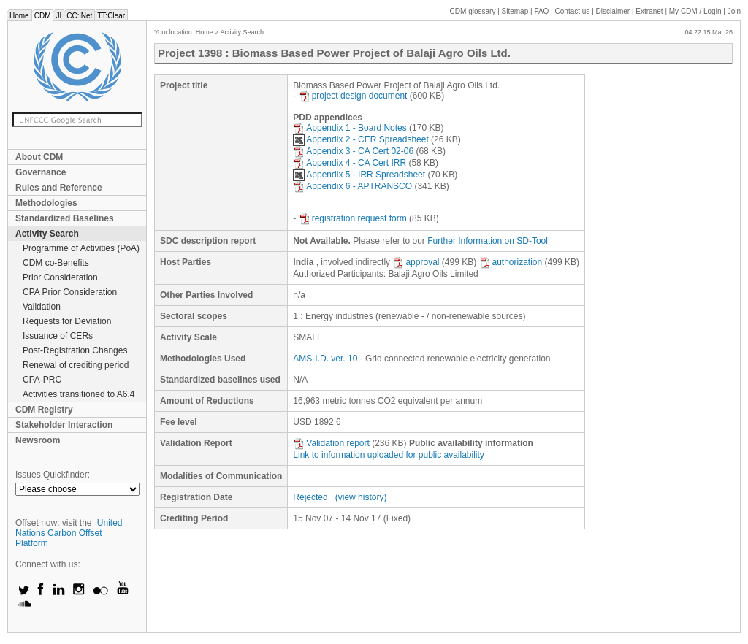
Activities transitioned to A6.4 (78, 394)
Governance (40, 172)
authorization (511, 262)
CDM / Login (696, 11)
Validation (42, 307)
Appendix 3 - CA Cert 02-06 (353, 151)
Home (19, 16)
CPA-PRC (42, 380)
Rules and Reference (58, 188)
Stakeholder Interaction (63, 425)
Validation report (331, 443)
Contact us (572, 11)
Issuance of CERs (58, 336)
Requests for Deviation (67, 321)
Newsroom (37, 440)
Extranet (649, 11)
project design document (353, 96)
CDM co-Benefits (56, 263)
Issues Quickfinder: (52, 474)
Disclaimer (613, 11)
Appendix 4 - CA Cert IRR (349, 163)
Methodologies (46, 203)
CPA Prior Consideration (70, 292)
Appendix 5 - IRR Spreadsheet (359, 174)
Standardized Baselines (64, 218)
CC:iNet (79, 16)
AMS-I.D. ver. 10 (325, 358)
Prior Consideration (60, 277)
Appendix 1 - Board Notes (349, 128)
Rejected (310, 497)
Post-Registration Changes (75, 350)
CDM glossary (473, 11)
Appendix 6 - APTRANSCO (352, 186)
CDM (42, 16)
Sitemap (515, 11)
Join (734, 11)
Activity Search (47, 234)
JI (58, 16)
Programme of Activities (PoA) (81, 248)
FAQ (541, 11)
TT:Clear (111, 16)
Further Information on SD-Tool (487, 241)
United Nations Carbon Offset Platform (69, 533)
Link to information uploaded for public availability (388, 455)
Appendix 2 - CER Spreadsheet (360, 139)
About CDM (39, 157)
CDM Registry (44, 410)
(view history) (361, 497)
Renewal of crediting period (76, 365)
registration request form (353, 218)
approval (415, 262)
